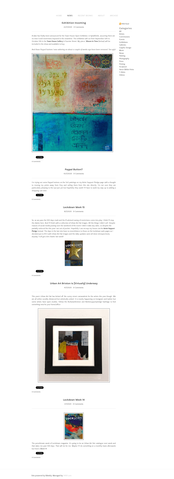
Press (121, 61)
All (120, 31)
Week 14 (43, 448)
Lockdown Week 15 (73, 206)
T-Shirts (122, 72)
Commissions (124, 37)
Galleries (122, 45)
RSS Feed (125, 24)
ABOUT (101, 15)
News (121, 53)
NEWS (70, 15)
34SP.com (67, 475)
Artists (121, 34)
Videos (122, 75)
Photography (124, 59)
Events (122, 39)
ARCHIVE (114, 15)
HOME (59, 15)
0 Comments (79, 27)
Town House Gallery (55, 41)
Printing (122, 64)
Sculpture (123, 67)
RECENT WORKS (85, 15)
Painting (122, 56)
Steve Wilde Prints (126, 69)
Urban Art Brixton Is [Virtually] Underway (73, 283)
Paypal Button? (74, 169)
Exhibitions (123, 42)
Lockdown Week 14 (73, 399)
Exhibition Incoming (74, 22)
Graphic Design (125, 48)
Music (121, 50)
